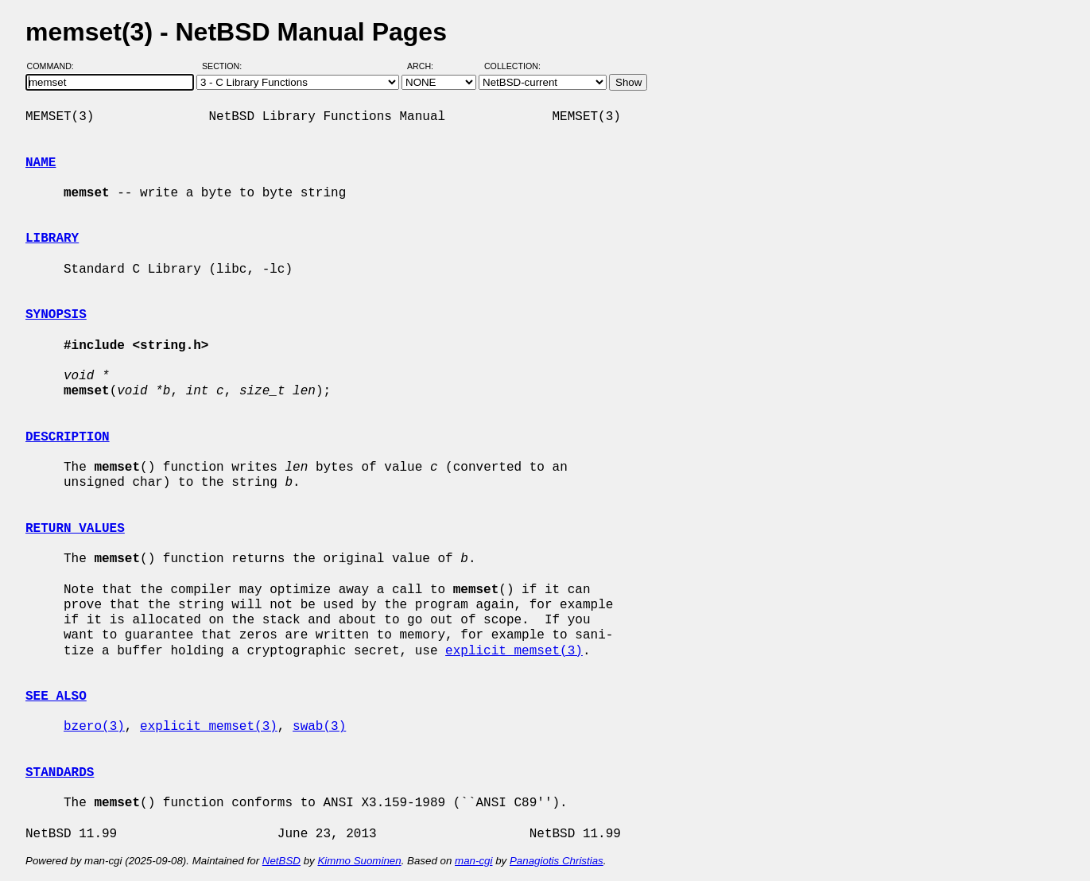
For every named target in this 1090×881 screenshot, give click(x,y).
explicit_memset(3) (514, 651)
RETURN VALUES (75, 529)
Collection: (512, 66)
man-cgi (473, 861)
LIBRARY (52, 238)
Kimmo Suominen (359, 861)
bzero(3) (94, 726)
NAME (40, 163)
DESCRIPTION (67, 437)
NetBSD (281, 861)
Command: (55, 66)
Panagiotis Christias (556, 861)
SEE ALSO (56, 696)
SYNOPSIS (56, 315)
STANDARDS (59, 773)
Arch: (427, 66)
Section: (225, 66)
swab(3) (319, 726)
